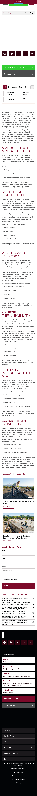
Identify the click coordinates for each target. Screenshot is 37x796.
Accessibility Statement (18, 779)
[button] (34, 2)
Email (3, 558)
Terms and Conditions (18, 776)
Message (4, 567)
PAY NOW (18, 2)
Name (3, 550)
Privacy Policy (18, 772)
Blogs (10, 13)
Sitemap (18, 783)
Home (4, 13)
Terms (15, 579)
